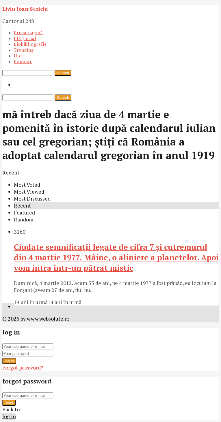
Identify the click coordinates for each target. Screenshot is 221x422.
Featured (24, 212)
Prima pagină (28, 32)
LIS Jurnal (25, 38)
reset (9, 403)
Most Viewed (29, 191)
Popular (23, 61)
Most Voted (27, 184)
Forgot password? (22, 367)
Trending (24, 50)
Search (63, 73)
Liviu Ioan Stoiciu (25, 8)
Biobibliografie (30, 44)
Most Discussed (32, 198)
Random (24, 219)
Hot (18, 56)
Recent (22, 205)
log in (9, 361)
